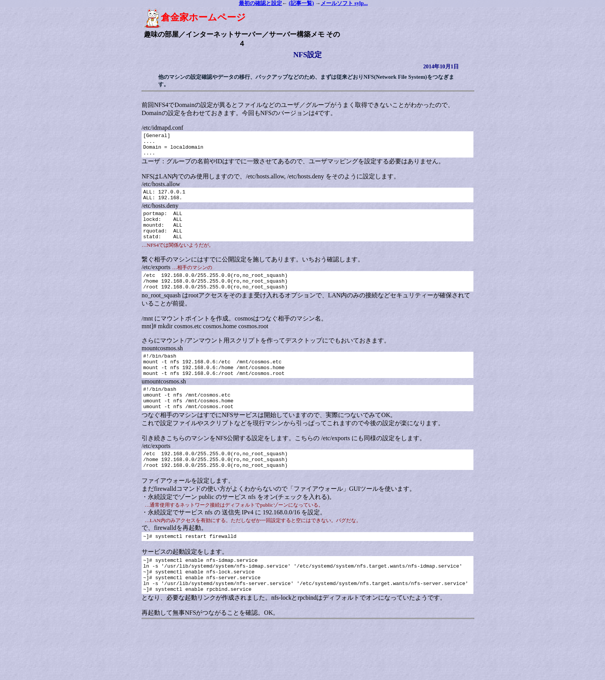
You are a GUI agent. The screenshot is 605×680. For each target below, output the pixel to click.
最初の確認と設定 (260, 3)
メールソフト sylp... (344, 3)
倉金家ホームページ (193, 17)
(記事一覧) (301, 3)
